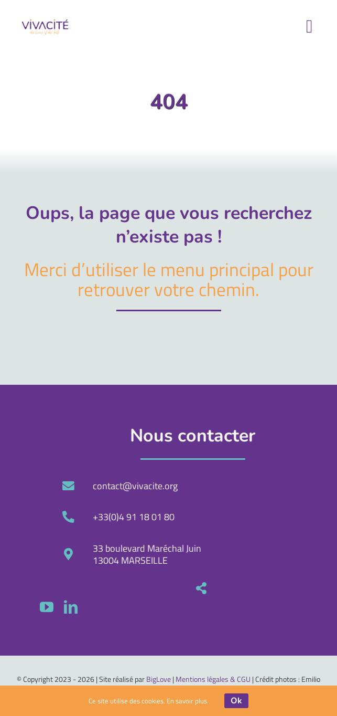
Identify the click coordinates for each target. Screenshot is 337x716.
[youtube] (202, 607)
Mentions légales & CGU (213, 679)
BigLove (158, 679)
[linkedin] (226, 607)
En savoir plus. (188, 701)
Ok (236, 701)
